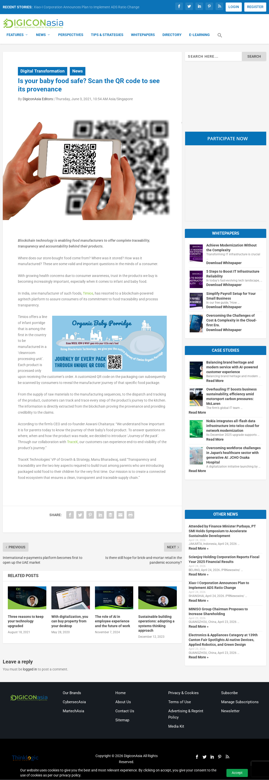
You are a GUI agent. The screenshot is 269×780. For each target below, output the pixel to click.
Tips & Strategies (107, 35)
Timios (88, 294)
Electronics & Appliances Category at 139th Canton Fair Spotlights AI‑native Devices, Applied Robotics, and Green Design (223, 640)
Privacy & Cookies (183, 693)
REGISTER (255, 7)
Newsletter (230, 711)
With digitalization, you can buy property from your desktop (69, 621)
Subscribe (229, 693)
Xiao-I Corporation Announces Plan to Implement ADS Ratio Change (86, 7)
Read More (215, 381)
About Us (123, 702)
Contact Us (124, 711)
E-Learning (199, 35)
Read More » (199, 549)
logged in (30, 670)
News (41, 35)
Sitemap (122, 720)
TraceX (72, 442)
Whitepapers (143, 35)
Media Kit (176, 727)
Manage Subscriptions (240, 702)
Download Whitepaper (224, 263)
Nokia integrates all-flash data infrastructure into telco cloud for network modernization (232, 426)
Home (120, 693)
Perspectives (70, 35)
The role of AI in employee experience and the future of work (112, 621)
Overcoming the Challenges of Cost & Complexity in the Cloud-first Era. (231, 321)
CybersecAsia (74, 702)
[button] (219, 38)
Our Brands (72, 693)
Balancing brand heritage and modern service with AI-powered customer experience (232, 367)
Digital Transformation (42, 71)
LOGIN (233, 7)
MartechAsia (73, 711)
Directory (172, 35)
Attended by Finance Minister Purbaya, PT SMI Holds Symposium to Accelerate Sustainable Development (222, 531)
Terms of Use (179, 702)
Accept (237, 773)
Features (15, 35)
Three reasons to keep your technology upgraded (26, 621)
